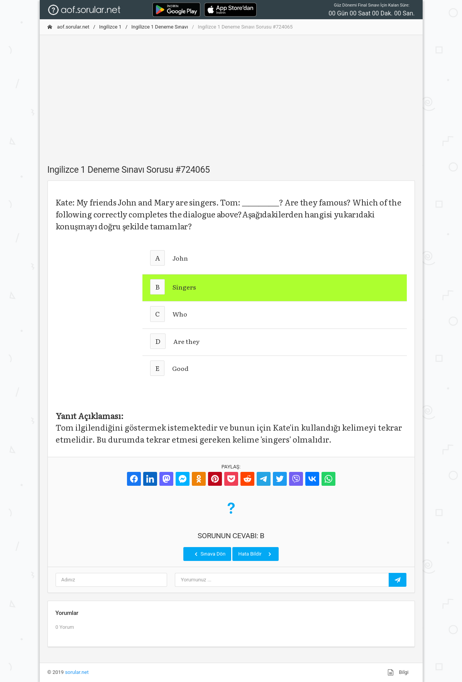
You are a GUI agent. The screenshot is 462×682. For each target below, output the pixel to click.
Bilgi (398, 672)
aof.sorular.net (68, 27)
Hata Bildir (255, 554)
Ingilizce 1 (110, 27)
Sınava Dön (209, 554)
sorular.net (76, 672)
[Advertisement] (231, 95)
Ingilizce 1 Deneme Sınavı (159, 27)
